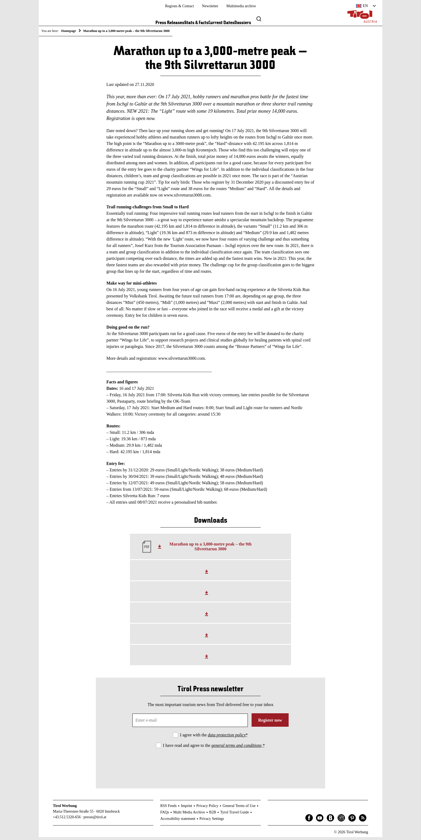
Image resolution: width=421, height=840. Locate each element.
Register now (270, 723)
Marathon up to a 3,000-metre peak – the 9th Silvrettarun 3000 (210, 549)
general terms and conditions (236, 748)
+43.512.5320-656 (67, 820)
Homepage (68, 31)
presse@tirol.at (95, 820)
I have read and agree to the (214, 748)
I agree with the (214, 737)
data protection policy (227, 737)
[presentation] (210, 766)
